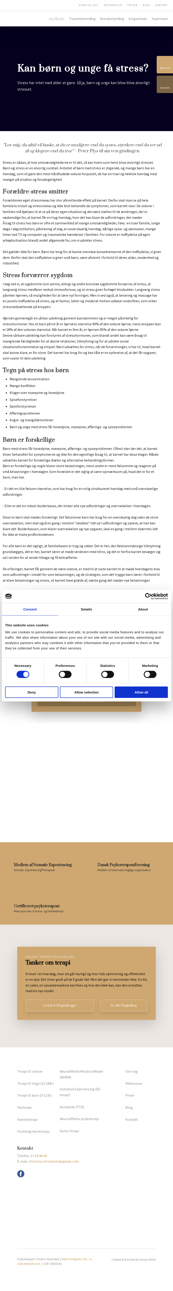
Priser (132, 5)
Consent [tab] (30, 609)
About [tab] (143, 609)
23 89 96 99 (38, 1155)
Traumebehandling (82, 19)
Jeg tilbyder (56, 19)
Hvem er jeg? (89, 5)
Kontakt (161, 5)
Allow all (141, 692)
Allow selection (86, 692)
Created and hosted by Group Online (134, 1259)
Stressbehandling (112, 19)
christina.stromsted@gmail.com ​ (53, 1161)
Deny (31, 692)
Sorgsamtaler (138, 19)
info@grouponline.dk (37, 1173)
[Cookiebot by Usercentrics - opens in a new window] (148, 596)
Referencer (113, 5)
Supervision (160, 19)
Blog (146, 5)
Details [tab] (86, 609)
